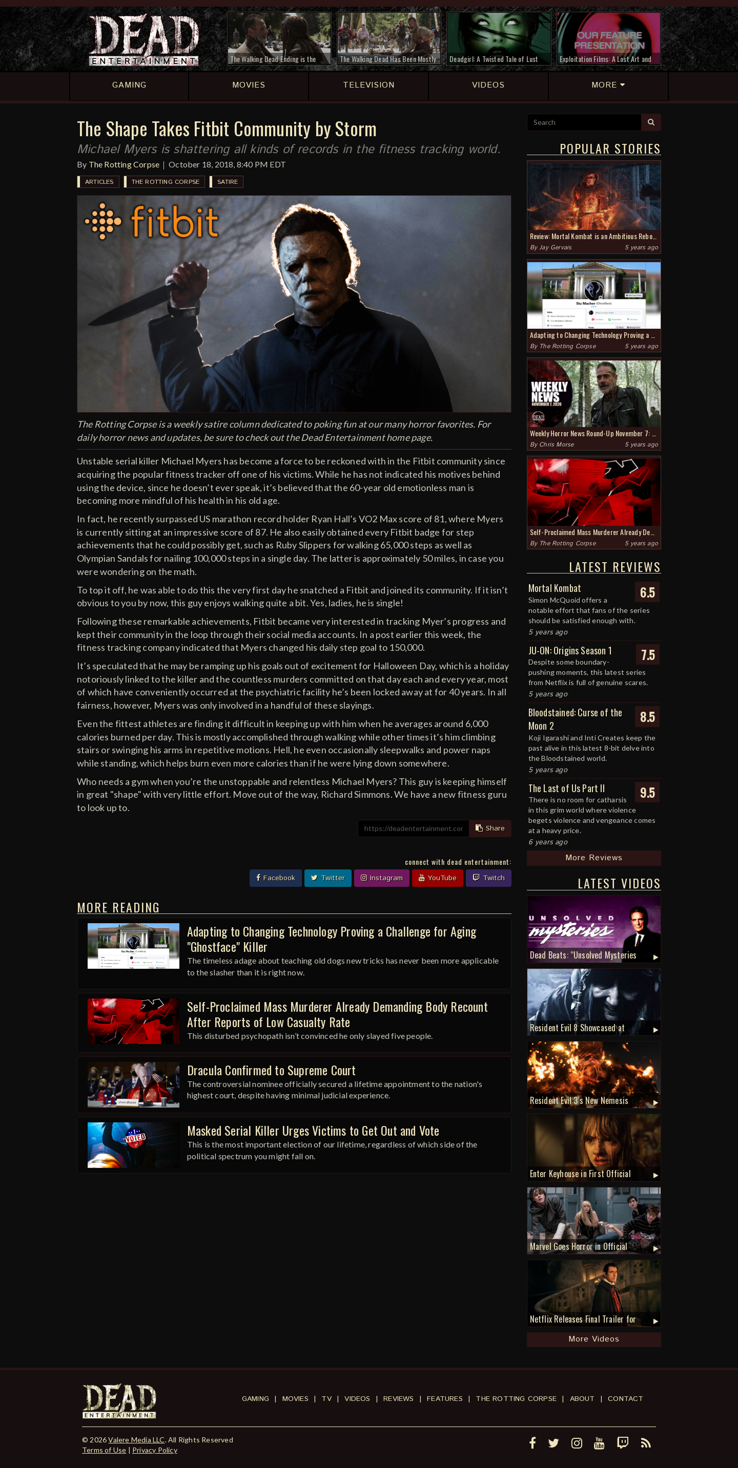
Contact (625, 1399)
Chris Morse (556, 444)
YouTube (438, 878)
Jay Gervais (555, 247)
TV (326, 1399)
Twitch (489, 878)
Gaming (255, 1399)
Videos (357, 1399)
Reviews (398, 1399)
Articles (99, 182)
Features (445, 1399)
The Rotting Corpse (124, 164)
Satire (227, 182)
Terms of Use (104, 1449)
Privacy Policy (154, 1449)
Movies (295, 1399)
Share (490, 828)
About (582, 1399)
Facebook (275, 878)
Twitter (328, 878)
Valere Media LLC (136, 1439)
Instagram (382, 878)
